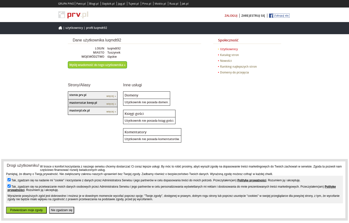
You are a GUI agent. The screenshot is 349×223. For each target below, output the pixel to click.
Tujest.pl (133, 3)
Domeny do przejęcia (234, 72)
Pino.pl (146, 3)
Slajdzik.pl (108, 3)
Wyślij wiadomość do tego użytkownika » (97, 65)
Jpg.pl (121, 3)
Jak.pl (185, 3)
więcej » (111, 96)
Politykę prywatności (251, 180)
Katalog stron (229, 55)
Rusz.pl (173, 3)
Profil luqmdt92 (96, 28)
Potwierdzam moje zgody (26, 210)
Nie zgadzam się (61, 210)
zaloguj (231, 16)
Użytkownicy (74, 28)
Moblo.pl (160, 3)
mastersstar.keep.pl (83, 103)
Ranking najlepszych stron (238, 66)
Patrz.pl (81, 3)
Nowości (226, 61)
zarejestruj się (253, 16)
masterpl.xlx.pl (79, 110)
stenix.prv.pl (77, 95)
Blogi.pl (94, 3)
